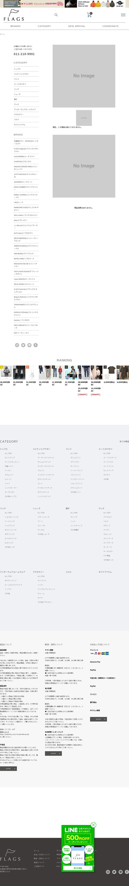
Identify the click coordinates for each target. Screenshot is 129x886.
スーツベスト (108, 462)
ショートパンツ (76, 483)
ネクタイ (106, 475)
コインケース (108, 538)
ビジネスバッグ (11, 538)
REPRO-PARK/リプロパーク (24, 258)
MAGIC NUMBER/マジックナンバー (26, 188)
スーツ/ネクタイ (20, 84)
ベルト (105, 521)
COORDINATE (111, 26)
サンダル (41, 530)
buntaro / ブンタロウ (21, 320)
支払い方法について (42, 854)
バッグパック (10, 525)
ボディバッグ (10, 534)
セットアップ (10, 457)
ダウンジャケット (44, 479)
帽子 (15, 99)
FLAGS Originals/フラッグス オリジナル (26, 149)
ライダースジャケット (46, 466)
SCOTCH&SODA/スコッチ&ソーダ (25, 175)
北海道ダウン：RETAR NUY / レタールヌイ (26, 142)
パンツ (16, 79)
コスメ (16, 119)
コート (40, 483)
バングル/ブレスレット (46, 589)
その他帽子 (75, 530)
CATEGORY (44, 26)
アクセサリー (19, 114)
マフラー (106, 530)
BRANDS (15, 26)
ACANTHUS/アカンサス (22, 161)
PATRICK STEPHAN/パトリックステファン (26, 313)
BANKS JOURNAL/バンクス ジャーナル (26, 195)
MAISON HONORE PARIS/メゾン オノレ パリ (25, 167)
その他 (105, 479)
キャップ (74, 517)
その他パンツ (76, 492)
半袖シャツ (9, 466)
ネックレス (42, 580)
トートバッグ (10, 521)
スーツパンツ (108, 466)
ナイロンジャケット (45, 488)
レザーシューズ (43, 517)
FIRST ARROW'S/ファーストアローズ (26, 326)
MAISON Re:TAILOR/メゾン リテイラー (25, 264)
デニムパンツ (76, 457)
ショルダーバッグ (11, 517)
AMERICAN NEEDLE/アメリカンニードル (26, 247)
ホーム (2, 34)
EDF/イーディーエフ (21, 333)
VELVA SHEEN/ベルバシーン (24, 284)
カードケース (108, 542)
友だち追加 (78, 868)
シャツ (7, 483)
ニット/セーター (11, 488)
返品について (4, 732)
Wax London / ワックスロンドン (26, 215)
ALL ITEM (8, 453)
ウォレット (107, 534)
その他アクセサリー (45, 602)
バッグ (16, 89)
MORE (8, 769)
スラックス (75, 462)
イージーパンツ (76, 470)
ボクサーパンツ (11, 580)
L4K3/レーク (18, 202)
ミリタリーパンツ (77, 479)
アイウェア (107, 517)
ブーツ (40, 521)
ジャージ (8, 479)
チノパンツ (75, 466)
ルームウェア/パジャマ (13, 585)
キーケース (107, 547)
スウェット (9, 475)
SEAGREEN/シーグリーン (23, 182)
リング (40, 585)
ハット (73, 521)
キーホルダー (108, 551)
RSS (58, 866)
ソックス (8, 589)
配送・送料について (42, 858)
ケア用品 (106, 555)
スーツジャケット (110, 457)
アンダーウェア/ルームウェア (25, 109)
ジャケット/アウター (21, 74)
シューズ (17, 94)
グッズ (16, 104)
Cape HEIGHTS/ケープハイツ (24, 279)
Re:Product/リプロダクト (23, 233)
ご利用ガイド (39, 866)
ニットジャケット (44, 496)
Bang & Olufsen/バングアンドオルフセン (26, 298)
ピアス (40, 598)
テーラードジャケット (46, 457)
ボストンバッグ (11, 530)
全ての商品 (124, 441)
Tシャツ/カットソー (12, 462)
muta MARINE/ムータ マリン (24, 156)
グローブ (106, 525)
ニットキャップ (76, 525)
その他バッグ (10, 547)
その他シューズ (43, 534)
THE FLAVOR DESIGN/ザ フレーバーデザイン (26, 272)
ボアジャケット (43, 492)
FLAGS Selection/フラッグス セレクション (25, 290)
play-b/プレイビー (21, 220)
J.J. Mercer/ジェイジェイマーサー (26, 226)
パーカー (8, 470)
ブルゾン (41, 470)
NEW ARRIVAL (76, 26)
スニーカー (42, 525)
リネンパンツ (76, 475)
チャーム (41, 593)
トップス (17, 69)
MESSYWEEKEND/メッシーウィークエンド (26, 239)
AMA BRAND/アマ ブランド (24, 253)
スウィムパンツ (76, 488)
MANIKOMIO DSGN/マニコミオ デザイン (26, 208)
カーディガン (10, 492)
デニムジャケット (44, 462)
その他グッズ (108, 560)
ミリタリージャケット (46, 475)
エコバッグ (9, 542)
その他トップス (11, 496)
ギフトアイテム (19, 124)
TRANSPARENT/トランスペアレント (26, 305)
